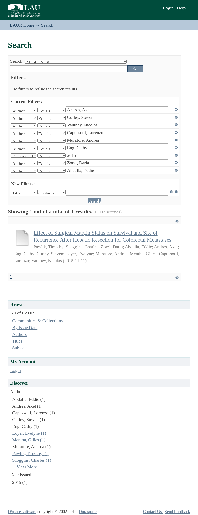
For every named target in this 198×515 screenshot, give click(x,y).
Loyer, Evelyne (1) (29, 433)
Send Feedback (177, 511)
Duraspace (88, 511)
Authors (19, 334)
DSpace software (22, 511)
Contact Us (153, 511)
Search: (17, 61)
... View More (24, 466)
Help (181, 7)
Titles (17, 341)
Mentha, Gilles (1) (28, 439)
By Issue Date (24, 327)
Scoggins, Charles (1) (31, 460)
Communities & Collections (37, 320)
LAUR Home (22, 25)
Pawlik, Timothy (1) (30, 453)
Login (168, 7)
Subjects (20, 347)
